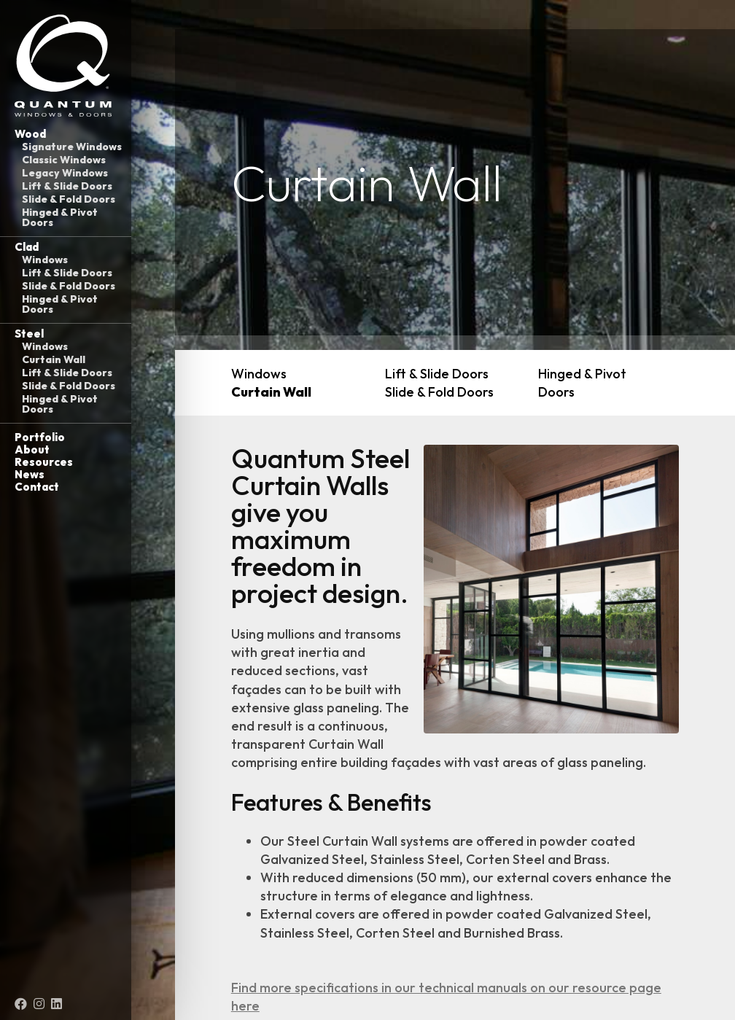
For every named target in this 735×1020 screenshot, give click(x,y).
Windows (45, 259)
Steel (29, 333)
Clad (27, 247)
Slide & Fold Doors (68, 199)
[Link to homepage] (65, 66)
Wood (30, 134)
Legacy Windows (65, 172)
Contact (37, 486)
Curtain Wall (53, 359)
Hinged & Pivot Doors (60, 217)
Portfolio (40, 437)
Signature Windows (72, 146)
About (32, 449)
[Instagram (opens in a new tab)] (39, 1004)
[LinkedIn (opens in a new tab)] (56, 1004)
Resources (44, 462)
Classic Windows (64, 159)
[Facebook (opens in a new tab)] (21, 1004)
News (29, 474)
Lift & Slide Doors (67, 185)
